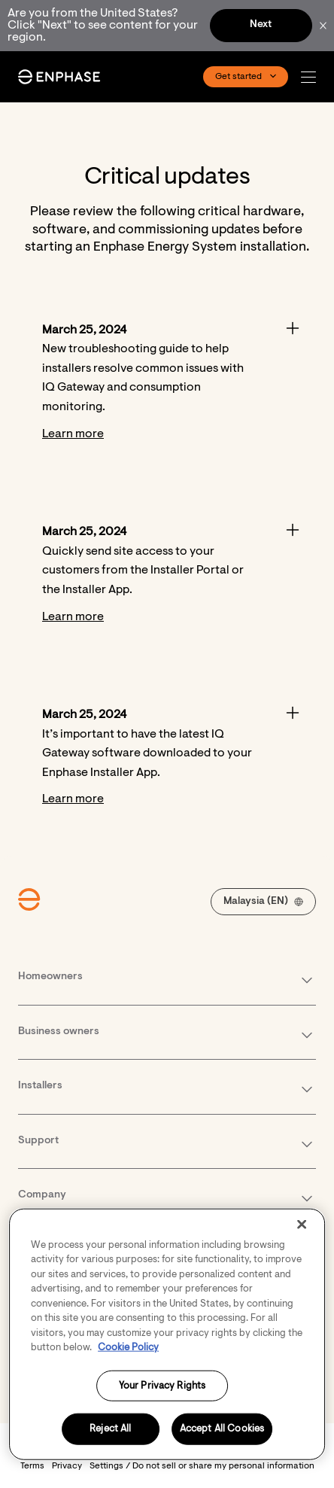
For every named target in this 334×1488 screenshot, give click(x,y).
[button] (312, 77)
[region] (167, 1349)
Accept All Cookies (222, 1444)
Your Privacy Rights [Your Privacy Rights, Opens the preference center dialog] (162, 1401)
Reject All (110, 1444)
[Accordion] (167, 383)
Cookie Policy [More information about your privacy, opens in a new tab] (128, 1363)
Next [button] (261, 25)
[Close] (301, 1239)
